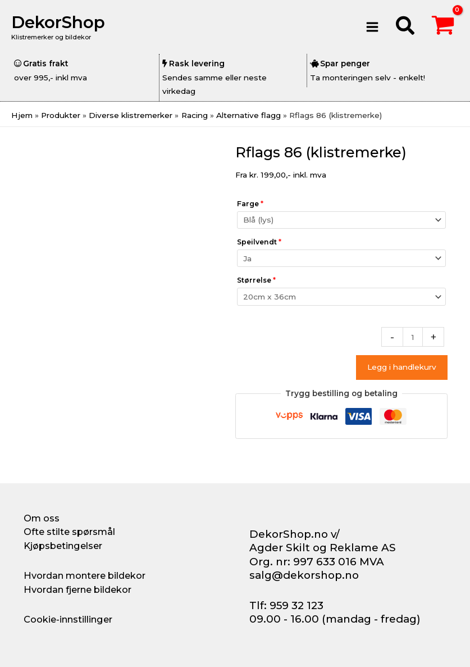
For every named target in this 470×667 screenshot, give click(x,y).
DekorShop (58, 22)
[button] (406, 27)
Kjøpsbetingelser (63, 545)
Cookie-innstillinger (68, 619)
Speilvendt (259, 242)
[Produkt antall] (413, 337)
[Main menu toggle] (373, 27)
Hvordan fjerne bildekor (77, 589)
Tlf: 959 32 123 (286, 605)
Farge (250, 203)
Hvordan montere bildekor (84, 575)
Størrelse (256, 280)
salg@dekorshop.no (304, 575)
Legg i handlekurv (401, 366)
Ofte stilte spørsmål (69, 531)
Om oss (42, 518)
